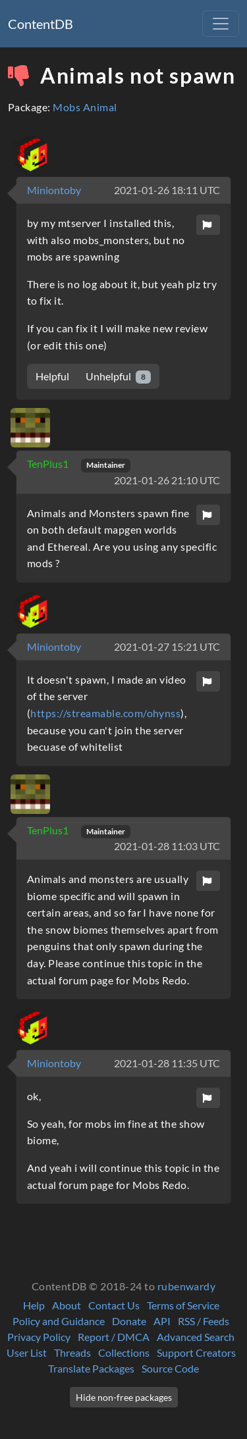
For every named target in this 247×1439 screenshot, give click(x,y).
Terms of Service (183, 1305)
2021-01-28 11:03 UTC (167, 846)
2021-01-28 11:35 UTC (167, 1063)
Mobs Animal (85, 107)
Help (34, 1305)
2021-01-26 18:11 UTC (167, 190)
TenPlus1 (48, 463)
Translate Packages (91, 1368)
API (162, 1321)
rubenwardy (186, 1286)
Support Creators (196, 1352)
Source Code (170, 1368)
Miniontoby (54, 190)
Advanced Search (195, 1336)
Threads (72, 1352)
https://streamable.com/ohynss (105, 713)
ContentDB (40, 24)
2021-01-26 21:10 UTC (167, 480)
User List (27, 1352)
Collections (124, 1352)
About (66, 1305)
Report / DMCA (114, 1336)
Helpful (52, 376)
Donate (129, 1321)
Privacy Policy (38, 1336)
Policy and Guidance (59, 1321)
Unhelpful (118, 377)
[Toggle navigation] (220, 24)
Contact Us (114, 1305)
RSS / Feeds (203, 1321)
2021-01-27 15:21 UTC (167, 646)
